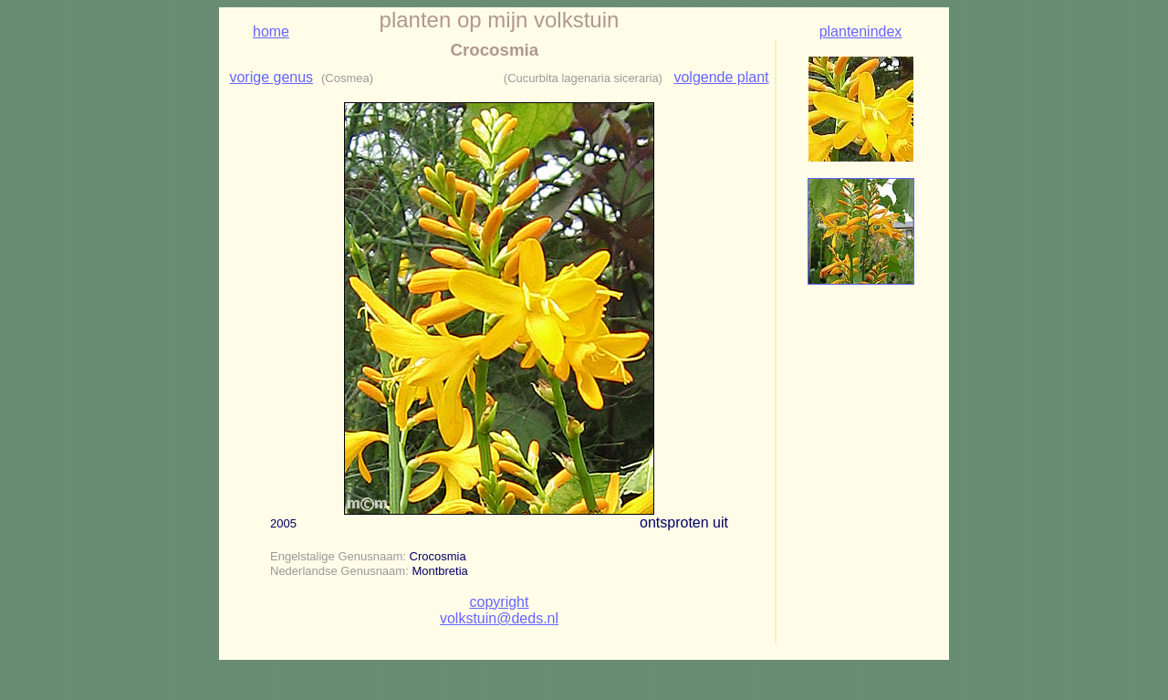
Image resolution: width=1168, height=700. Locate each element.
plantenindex (860, 31)
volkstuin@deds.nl (499, 618)
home (271, 31)
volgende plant (720, 77)
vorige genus (271, 77)
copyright (499, 602)
